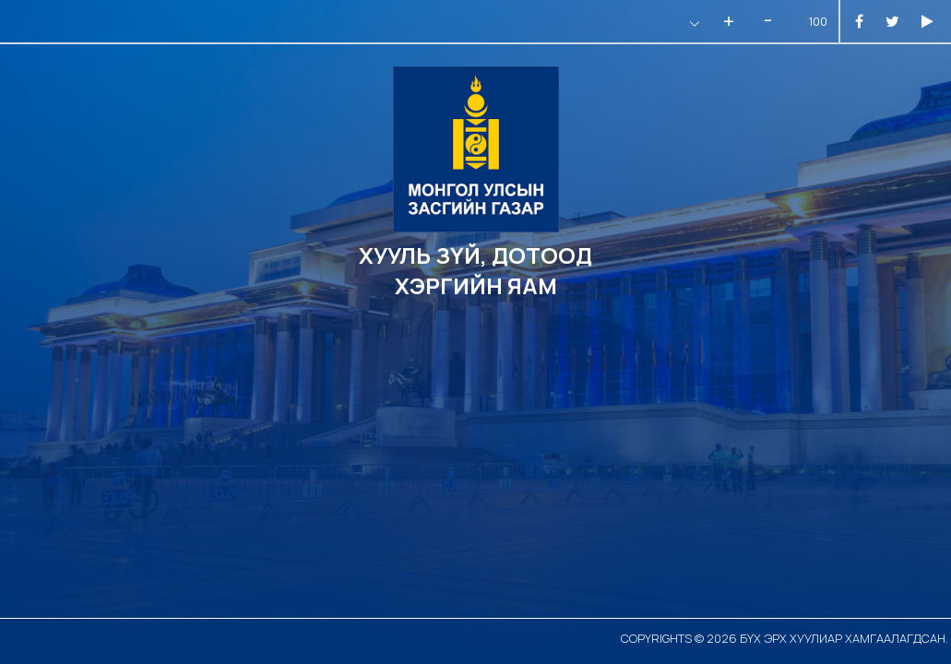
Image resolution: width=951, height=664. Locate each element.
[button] (692, 23)
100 (818, 22)
